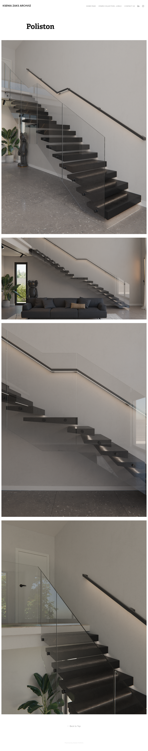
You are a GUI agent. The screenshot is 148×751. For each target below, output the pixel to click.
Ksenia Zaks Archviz (17, 6)
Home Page (91, 6)
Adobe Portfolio (78, 743)
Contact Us (129, 6)
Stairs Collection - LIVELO (110, 6)
